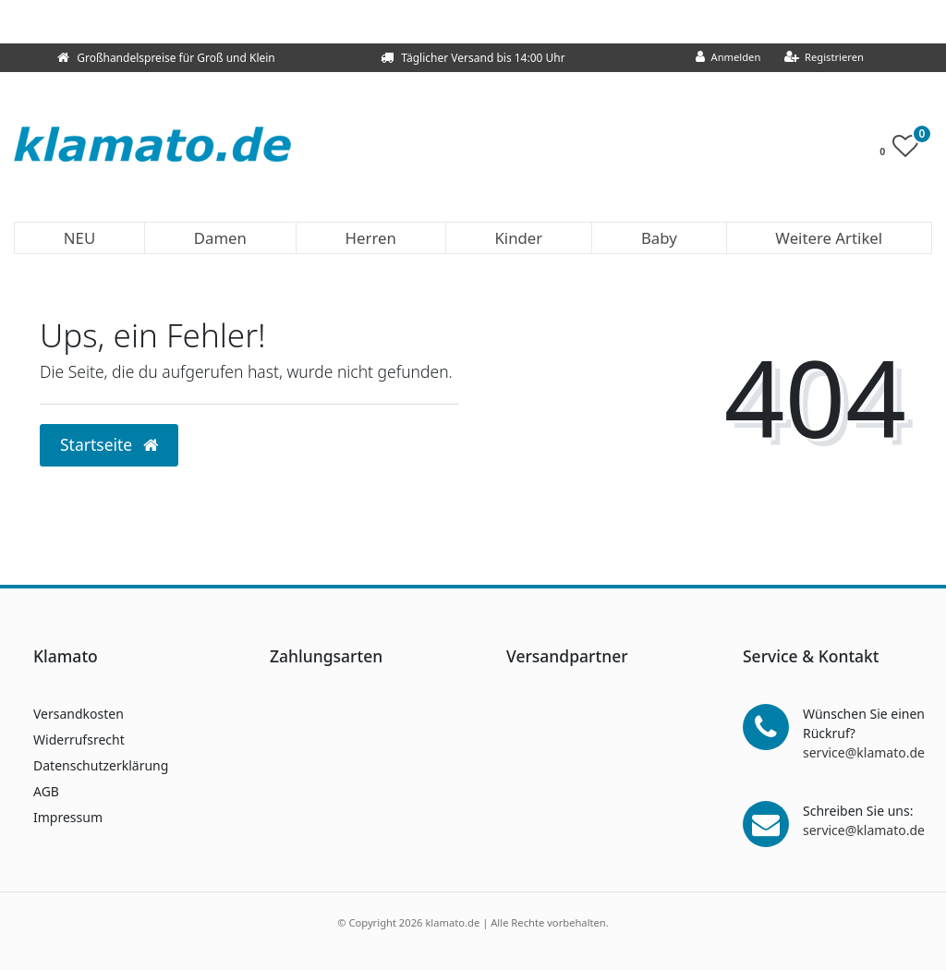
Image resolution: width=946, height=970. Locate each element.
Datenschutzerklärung (100, 765)
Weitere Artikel (828, 238)
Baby (659, 238)
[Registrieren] (823, 57)
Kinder (518, 238)
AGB (46, 791)
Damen (220, 238)
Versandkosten (78, 713)
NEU (79, 238)
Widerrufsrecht (79, 739)
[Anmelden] (728, 57)
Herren (371, 238)
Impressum (68, 817)
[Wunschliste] (904, 150)
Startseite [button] (109, 444)
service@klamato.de (864, 752)
